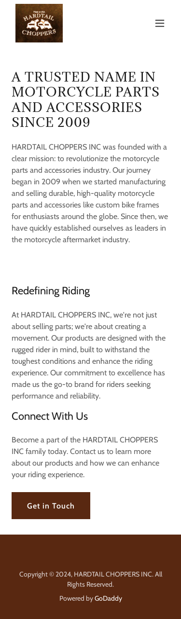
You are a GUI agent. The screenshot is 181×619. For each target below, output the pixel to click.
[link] (39, 23)
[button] (159, 23)
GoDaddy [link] (108, 598)
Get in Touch (51, 505)
